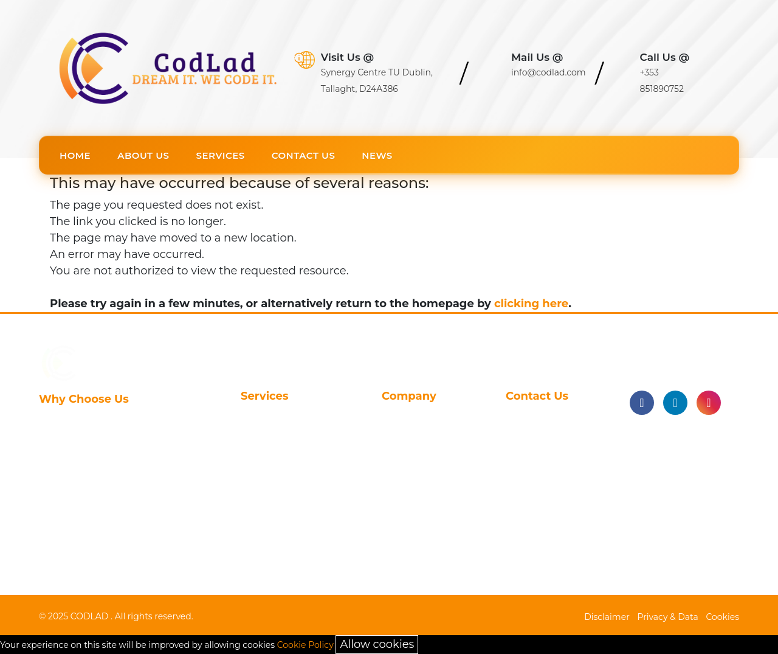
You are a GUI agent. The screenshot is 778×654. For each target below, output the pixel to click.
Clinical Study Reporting (274, 447)
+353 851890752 (543, 497)
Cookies (722, 616)
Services (220, 155)
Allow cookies (377, 644)
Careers (400, 440)
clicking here (531, 303)
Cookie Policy (305, 644)
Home (75, 155)
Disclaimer (607, 616)
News (377, 155)
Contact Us (304, 155)
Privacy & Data (668, 616)
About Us (143, 155)
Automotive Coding (288, 491)
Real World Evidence (291, 511)
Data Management (287, 472)
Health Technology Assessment (286, 531)
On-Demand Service (290, 556)
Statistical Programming (275, 422)
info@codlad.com (548, 477)
